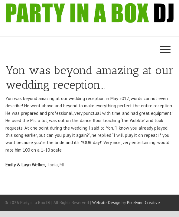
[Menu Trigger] (165, 49)
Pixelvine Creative (143, 202)
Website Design (106, 202)
